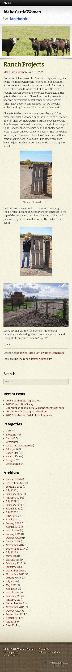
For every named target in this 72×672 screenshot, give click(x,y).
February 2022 (14, 494)
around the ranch (20, 359)
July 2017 (11, 552)
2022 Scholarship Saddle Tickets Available (30, 415)
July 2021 (11, 501)
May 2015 (11, 585)
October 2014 (14, 610)
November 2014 (15, 607)
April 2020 (12, 519)
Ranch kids (12, 452)
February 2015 (14, 596)
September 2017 (15, 548)
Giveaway (11, 442)
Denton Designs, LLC (60, 663)
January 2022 (13, 497)
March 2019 (13, 530)
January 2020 (13, 523)
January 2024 (13, 479)
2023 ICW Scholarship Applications (26, 411)
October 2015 (14, 577)
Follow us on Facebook (49, 652)
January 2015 (13, 599)
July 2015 (11, 581)
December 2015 (15, 570)
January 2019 (13, 534)
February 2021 (14, 505)
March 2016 (13, 559)
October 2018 (14, 537)
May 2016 (11, 556)
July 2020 (11, 512)
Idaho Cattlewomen (39, 352)
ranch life (46, 359)
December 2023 (15, 483)
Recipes (10, 460)
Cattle (9, 438)
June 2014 (11, 625)
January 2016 (13, 567)
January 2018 (13, 541)
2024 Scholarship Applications (24, 400)
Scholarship (13, 463)
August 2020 (13, 508)
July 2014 (11, 621)
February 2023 (14, 486)
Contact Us (44, 649)
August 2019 (13, 526)
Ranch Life (58, 352)
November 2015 (15, 574)
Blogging (22, 352)
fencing (35, 359)
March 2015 (12, 592)
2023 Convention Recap (19, 404)
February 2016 (14, 563)
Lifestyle (11, 449)
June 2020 (12, 516)
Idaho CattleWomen (22, 12)
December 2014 (15, 603)
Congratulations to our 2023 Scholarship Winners (35, 407)
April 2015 (12, 588)
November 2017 (15, 545)
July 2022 (11, 490)
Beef (8, 431)
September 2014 (15, 614)
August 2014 (13, 618)
